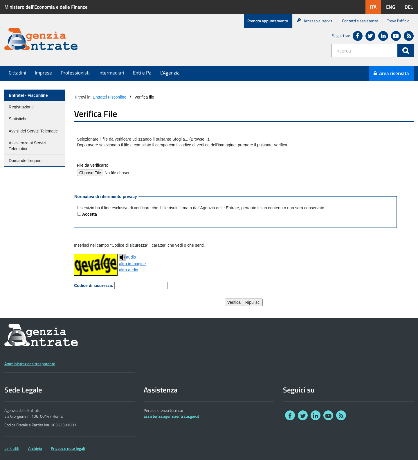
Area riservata (391, 73)
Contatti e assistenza (360, 21)
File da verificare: (92, 165)
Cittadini (17, 73)
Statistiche (18, 119)
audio (127, 257)
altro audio (128, 270)
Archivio (35, 448)
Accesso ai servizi (315, 21)
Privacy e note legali (68, 448)
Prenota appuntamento (267, 21)
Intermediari (111, 73)
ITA (375, 7)
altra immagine (132, 263)
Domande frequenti (26, 160)
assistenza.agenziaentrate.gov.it (171, 416)
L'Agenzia (170, 73)
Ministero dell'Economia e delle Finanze (46, 6)
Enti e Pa (142, 73)
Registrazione (21, 107)
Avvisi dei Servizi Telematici (34, 131)
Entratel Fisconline (110, 97)
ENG (392, 7)
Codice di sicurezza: (93, 285)
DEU (411, 7)
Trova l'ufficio (398, 21)
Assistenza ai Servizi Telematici (27, 146)
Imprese (43, 73)
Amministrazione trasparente (29, 364)
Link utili (11, 448)
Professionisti (75, 73)
